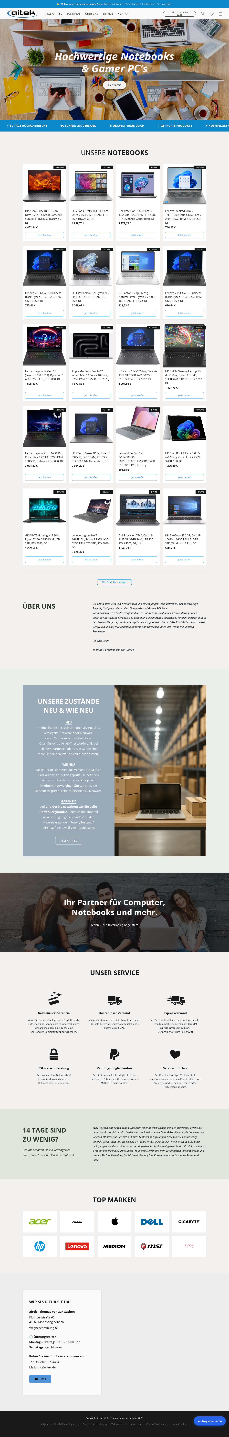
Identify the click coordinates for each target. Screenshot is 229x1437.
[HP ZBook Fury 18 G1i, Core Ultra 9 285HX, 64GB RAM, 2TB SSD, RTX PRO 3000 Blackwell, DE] (44, 202)
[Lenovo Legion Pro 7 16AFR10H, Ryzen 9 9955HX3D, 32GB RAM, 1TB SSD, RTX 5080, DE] (91, 526)
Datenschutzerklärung (95, 1424)
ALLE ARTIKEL (54, 13)
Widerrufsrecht (119, 1424)
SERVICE (108, 13)
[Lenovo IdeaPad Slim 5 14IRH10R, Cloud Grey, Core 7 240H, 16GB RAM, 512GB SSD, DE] (184, 202)
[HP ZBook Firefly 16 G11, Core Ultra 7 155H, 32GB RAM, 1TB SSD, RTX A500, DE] (91, 202)
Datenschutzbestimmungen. (53, 1083)
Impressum (137, 1424)
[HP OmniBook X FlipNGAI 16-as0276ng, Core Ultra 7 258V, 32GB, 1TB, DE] (184, 444)
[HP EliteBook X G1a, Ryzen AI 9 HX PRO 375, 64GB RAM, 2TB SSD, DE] (91, 282)
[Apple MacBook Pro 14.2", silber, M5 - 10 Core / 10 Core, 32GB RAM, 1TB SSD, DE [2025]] (91, 362)
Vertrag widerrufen (210, 1421)
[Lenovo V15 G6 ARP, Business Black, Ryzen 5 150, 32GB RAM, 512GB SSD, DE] (44, 282)
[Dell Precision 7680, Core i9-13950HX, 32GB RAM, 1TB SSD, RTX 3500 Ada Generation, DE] (138, 202)
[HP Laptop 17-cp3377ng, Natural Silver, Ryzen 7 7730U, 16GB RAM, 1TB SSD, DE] (138, 282)
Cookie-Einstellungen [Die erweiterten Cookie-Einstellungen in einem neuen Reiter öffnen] (157, 1424)
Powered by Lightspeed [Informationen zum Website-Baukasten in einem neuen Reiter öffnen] (114, 1429)
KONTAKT (124, 13)
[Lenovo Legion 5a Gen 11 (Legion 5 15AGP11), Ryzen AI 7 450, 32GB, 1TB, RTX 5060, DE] (44, 362)
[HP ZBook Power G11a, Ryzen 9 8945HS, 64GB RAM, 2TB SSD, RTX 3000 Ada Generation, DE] (91, 444)
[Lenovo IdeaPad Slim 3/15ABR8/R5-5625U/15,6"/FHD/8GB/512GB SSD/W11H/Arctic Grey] (138, 444)
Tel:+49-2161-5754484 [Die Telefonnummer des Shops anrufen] (44, 1362)
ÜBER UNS (91, 13)
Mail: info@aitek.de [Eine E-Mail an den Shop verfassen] (42, 1367)
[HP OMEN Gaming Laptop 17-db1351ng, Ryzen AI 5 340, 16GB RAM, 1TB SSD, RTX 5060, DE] (184, 362)
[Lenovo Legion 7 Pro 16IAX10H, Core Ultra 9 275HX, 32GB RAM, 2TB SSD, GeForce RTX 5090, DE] (44, 444)
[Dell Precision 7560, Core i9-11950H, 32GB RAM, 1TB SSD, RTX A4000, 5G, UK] (138, 526)
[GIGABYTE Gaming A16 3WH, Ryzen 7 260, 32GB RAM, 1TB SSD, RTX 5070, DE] (44, 526)
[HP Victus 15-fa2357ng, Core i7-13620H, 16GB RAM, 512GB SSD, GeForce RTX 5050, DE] (138, 362)
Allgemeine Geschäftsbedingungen (60, 1424)
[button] (23, 14)
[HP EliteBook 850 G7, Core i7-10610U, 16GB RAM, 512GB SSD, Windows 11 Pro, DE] (184, 526)
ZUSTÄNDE (73, 13)
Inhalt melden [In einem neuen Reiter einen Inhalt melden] (180, 1424)
